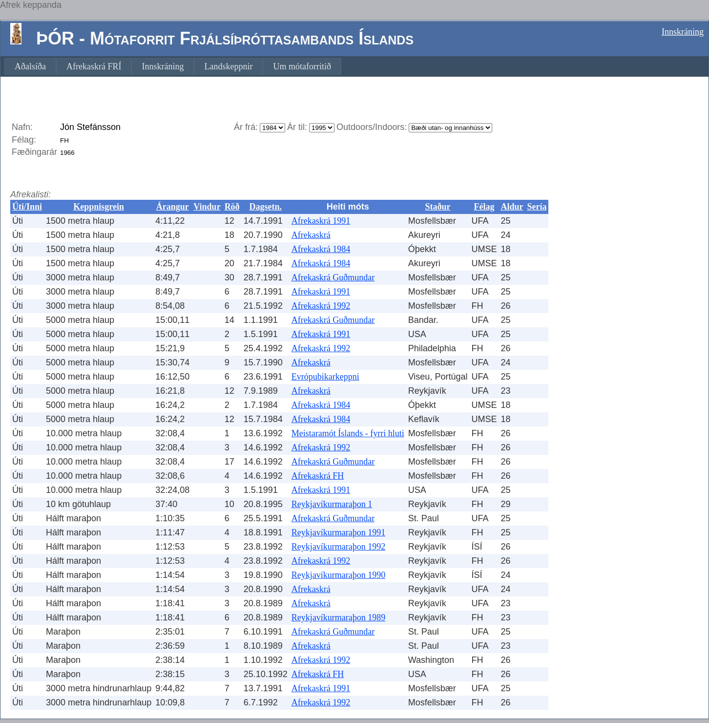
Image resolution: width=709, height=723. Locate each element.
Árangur (172, 207)
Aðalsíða (30, 66)
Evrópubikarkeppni (325, 377)
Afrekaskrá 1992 (321, 306)
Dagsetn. (265, 207)
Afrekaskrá (311, 235)
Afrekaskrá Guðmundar (333, 277)
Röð (232, 207)
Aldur (511, 207)
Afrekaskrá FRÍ (93, 66)
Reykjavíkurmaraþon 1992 (338, 547)
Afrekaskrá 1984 (321, 249)
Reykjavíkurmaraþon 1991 (338, 532)
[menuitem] (30, 66)
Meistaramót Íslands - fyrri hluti (348, 433)
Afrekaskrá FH (318, 476)
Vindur (206, 207)
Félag (484, 207)
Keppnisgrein (98, 207)
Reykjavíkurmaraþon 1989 (338, 617)
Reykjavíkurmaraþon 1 (332, 504)
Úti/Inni (27, 207)
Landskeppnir (228, 66)
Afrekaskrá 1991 (321, 221)
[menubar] (172, 66)
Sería (536, 207)
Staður (438, 207)
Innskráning (683, 32)
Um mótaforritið (302, 66)
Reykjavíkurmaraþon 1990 (338, 575)
